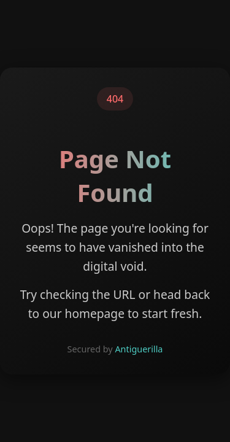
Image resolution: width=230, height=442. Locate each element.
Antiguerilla (139, 349)
